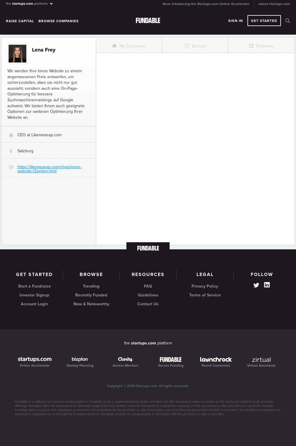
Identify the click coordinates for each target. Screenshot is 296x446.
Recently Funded (91, 295)
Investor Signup (34, 295)
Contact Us (148, 304)
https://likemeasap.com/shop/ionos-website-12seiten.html (49, 169)
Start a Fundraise (34, 286)
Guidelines (148, 295)
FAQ (148, 286)
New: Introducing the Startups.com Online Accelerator (206, 4)
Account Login (34, 304)
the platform (30, 3)
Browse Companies (58, 21)
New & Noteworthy (91, 304)
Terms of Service (205, 295)
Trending (91, 286)
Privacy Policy (205, 286)
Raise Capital (20, 21)
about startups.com (274, 4)
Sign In (235, 21)
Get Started (264, 21)
